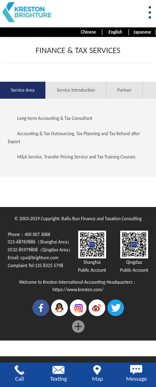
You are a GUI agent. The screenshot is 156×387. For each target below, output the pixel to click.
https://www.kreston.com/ (77, 289)
